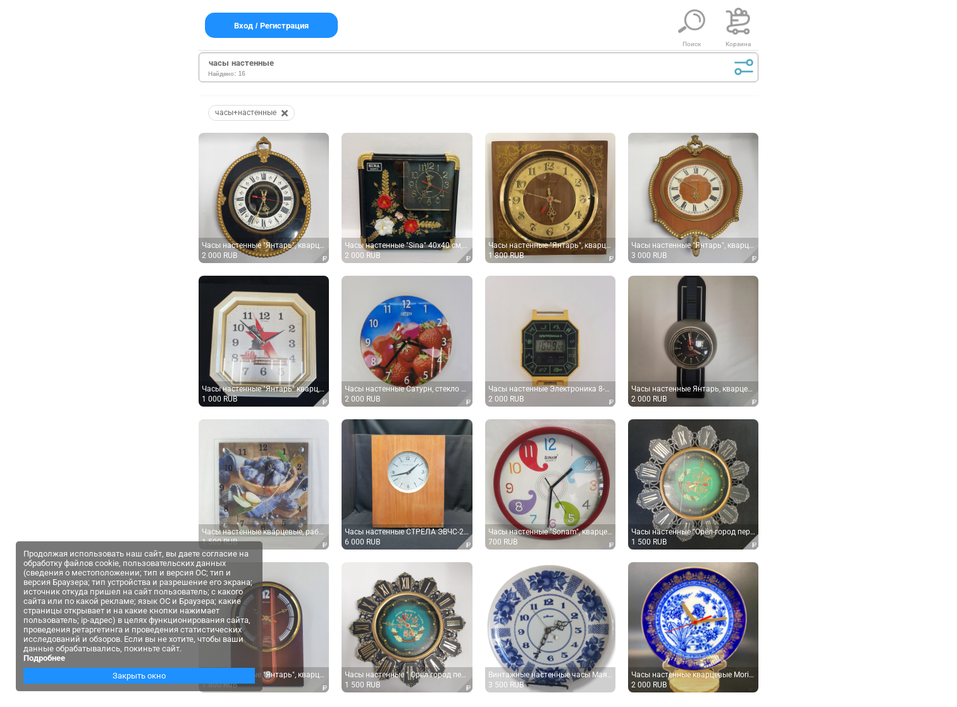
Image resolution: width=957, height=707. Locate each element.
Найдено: (222, 73)
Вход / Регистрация (271, 25)
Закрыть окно (139, 675)
